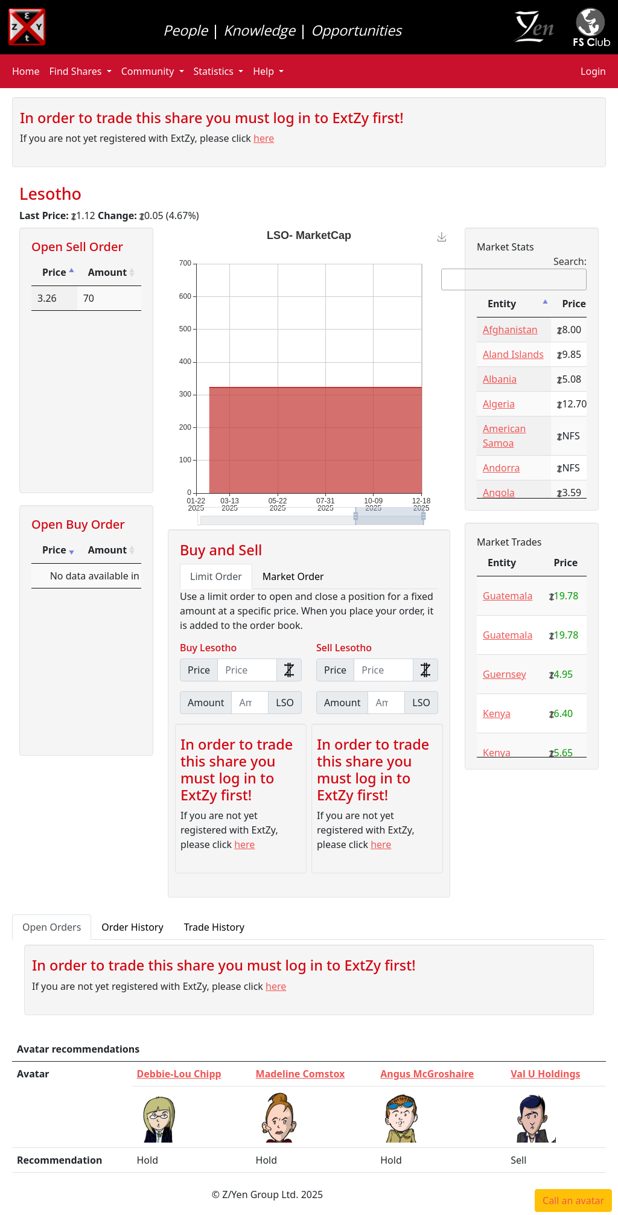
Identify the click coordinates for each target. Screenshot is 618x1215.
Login (593, 71)
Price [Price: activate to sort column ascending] (54, 549)
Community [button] (149, 71)
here (263, 138)
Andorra (501, 467)
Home (26, 71)
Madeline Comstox (300, 1073)
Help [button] (264, 71)
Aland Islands (513, 354)
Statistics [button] (215, 71)
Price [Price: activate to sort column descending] (54, 272)
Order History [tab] (132, 927)
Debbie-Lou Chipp (179, 1073)
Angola (499, 492)
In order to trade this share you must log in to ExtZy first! (212, 117)
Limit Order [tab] (216, 576)
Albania (500, 379)
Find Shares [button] (76, 71)
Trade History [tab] (214, 927)
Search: (514, 272)
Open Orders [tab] (51, 927)
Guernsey (504, 674)
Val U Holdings (545, 1073)
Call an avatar (573, 1200)
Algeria (499, 403)
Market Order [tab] (293, 576)
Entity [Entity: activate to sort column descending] (502, 303)
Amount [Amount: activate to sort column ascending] (107, 272)
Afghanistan (510, 329)
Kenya (497, 713)
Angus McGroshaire (427, 1073)
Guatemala (507, 595)
